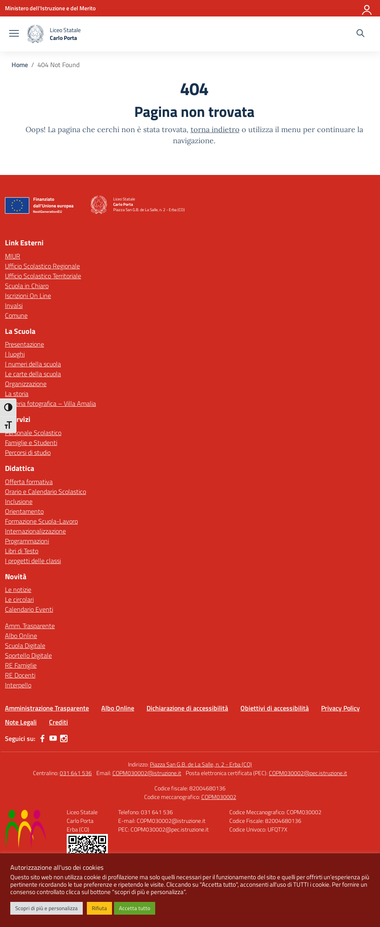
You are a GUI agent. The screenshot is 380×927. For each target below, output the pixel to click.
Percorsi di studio (28, 452)
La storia (16, 393)
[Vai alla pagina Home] (20, 65)
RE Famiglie (21, 665)
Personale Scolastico (33, 433)
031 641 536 (76, 773)
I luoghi (15, 354)
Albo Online (21, 636)
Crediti (58, 722)
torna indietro (215, 129)
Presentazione (24, 344)
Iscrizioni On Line (28, 295)
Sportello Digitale (28, 655)
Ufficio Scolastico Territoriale (43, 276)
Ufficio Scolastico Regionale (42, 266)
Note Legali (21, 722)
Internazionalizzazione (35, 531)
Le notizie (18, 589)
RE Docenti (20, 675)
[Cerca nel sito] (360, 34)
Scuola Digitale (25, 645)
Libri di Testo (21, 551)
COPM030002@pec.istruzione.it (308, 773)
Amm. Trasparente (30, 626)
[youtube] (53, 738)
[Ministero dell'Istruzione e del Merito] (50, 8)
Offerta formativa (29, 482)
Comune (16, 315)
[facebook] (42, 738)
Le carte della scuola (33, 374)
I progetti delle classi (33, 561)
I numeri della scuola (33, 364)
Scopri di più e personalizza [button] (46, 908)
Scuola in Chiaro (27, 286)
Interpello (18, 685)
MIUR (12, 256)
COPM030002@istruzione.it (146, 773)
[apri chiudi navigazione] (14, 34)
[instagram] (64, 738)
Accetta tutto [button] (134, 908)
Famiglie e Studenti (31, 442)
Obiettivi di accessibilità (274, 708)
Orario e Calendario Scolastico (45, 491)
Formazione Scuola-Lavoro (41, 521)
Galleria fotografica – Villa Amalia (50, 403)
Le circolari (19, 599)
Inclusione (19, 501)
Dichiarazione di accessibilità (187, 708)
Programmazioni (27, 541)
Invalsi (14, 305)
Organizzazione (26, 384)
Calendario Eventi (29, 609)
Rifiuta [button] (99, 908)
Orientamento (24, 511)
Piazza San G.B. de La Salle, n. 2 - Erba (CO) (201, 764)
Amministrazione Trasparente (47, 708)
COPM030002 (218, 796)
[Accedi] (367, 8)
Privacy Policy (340, 708)
